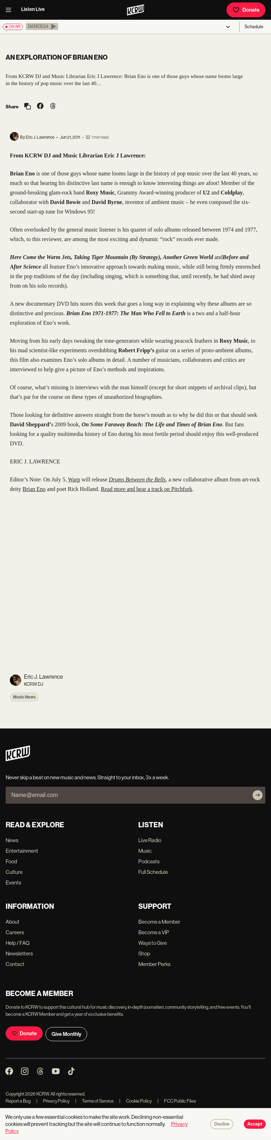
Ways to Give (152, 943)
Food (11, 861)
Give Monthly (66, 1034)
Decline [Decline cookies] (221, 1124)
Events (13, 883)
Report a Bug (18, 1101)
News (12, 840)
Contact (15, 964)
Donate (246, 9)
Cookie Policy (135, 1101)
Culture (14, 872)
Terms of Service (94, 1101)
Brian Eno (34, 489)
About (12, 922)
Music (145, 851)
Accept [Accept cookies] (254, 1124)
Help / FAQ (18, 943)
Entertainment (22, 851)
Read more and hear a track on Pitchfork (146, 489)
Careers (15, 932)
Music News (24, 697)
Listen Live (33, 9)
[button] (42, 26)
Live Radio (149, 840)
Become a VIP (153, 932)
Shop (144, 953)
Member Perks (154, 964)
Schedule (254, 26)
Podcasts (148, 861)
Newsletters (19, 953)
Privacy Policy (53, 1101)
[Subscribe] (258, 795)
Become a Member (159, 922)
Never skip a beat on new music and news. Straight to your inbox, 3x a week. (87, 777)
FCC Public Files (176, 1101)
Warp (74, 479)
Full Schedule (153, 872)
